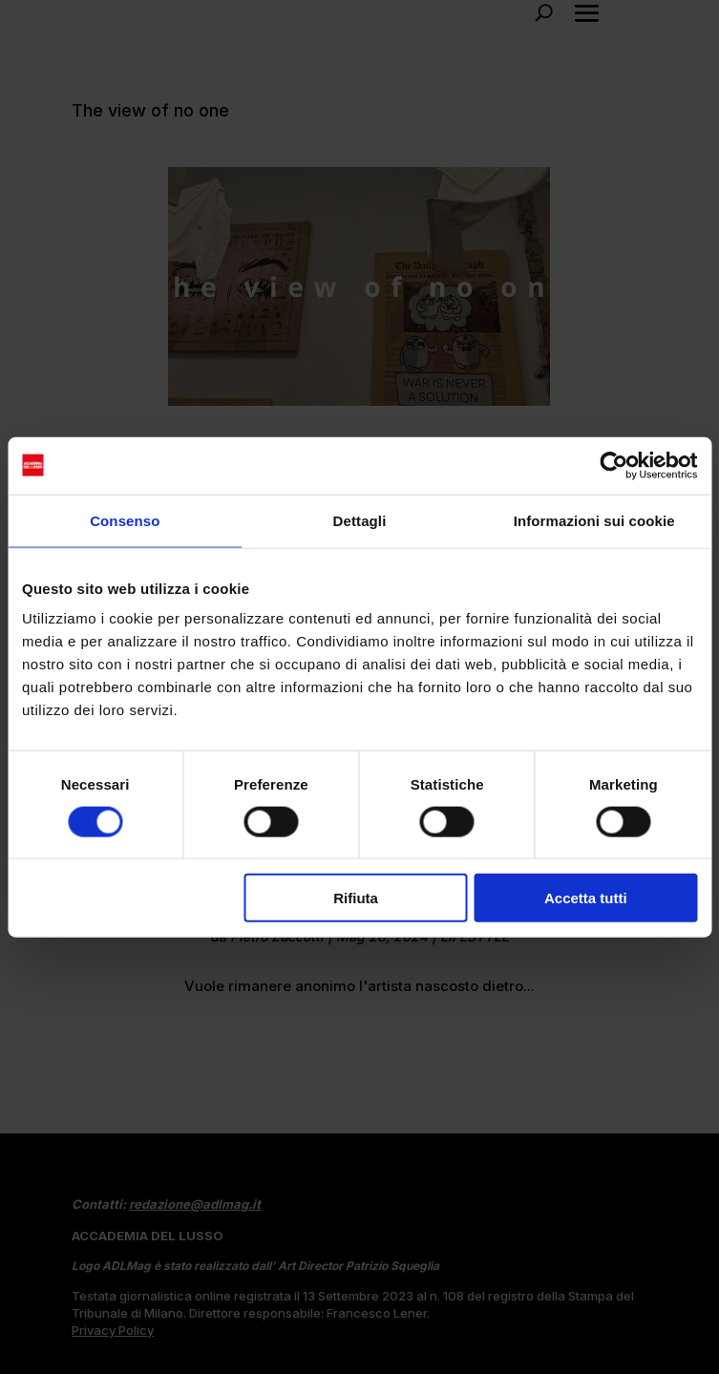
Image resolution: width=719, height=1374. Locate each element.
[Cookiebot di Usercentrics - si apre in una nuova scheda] (613, 465)
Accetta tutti (585, 898)
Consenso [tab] (124, 520)
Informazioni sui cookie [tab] (594, 520)
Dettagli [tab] (360, 520)
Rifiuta (355, 898)
